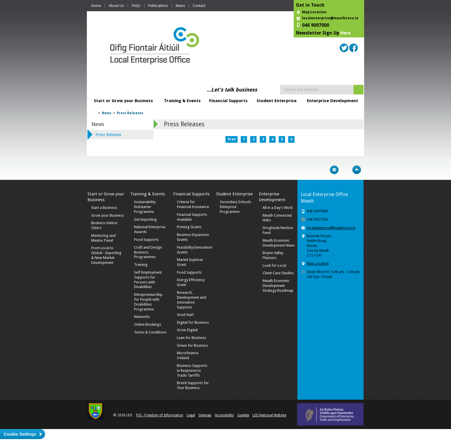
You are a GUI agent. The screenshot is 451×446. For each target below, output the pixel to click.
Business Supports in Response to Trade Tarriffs (192, 370)
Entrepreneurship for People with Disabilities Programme (148, 301)
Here (345, 33)
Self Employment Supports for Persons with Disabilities (148, 279)
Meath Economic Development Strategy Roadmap (278, 286)
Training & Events (182, 100)
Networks (142, 317)
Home (96, 5)
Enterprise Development (332, 100)
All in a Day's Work (278, 207)
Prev (232, 139)
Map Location (314, 12)
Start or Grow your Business (123, 100)
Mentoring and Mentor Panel (103, 238)
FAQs (136, 5)
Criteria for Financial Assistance (193, 204)
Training (141, 264)
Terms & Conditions (150, 332)
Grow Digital (187, 330)
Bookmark (345, 169)
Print (323, 169)
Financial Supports (228, 100)
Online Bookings (147, 324)
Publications (158, 5)
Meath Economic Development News (279, 242)
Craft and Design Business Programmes (148, 252)
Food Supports (146, 239)
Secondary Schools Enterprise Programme (235, 207)
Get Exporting (145, 219)
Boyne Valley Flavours (273, 255)
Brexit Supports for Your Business (193, 385)
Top (356, 169)
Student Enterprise (277, 100)
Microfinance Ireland (187, 355)
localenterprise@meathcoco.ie (330, 18)
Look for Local (274, 265)
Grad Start (185, 314)
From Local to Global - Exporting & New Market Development (106, 255)
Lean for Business (191, 338)
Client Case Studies (278, 273)
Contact (199, 5)
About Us (116, 5)
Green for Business (192, 345)
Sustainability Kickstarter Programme (145, 207)
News (180, 5)
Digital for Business (193, 322)
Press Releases (130, 113)
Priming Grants (189, 227)
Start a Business (104, 207)
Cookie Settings (20, 434)
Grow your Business (107, 215)
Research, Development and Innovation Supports (191, 299)
